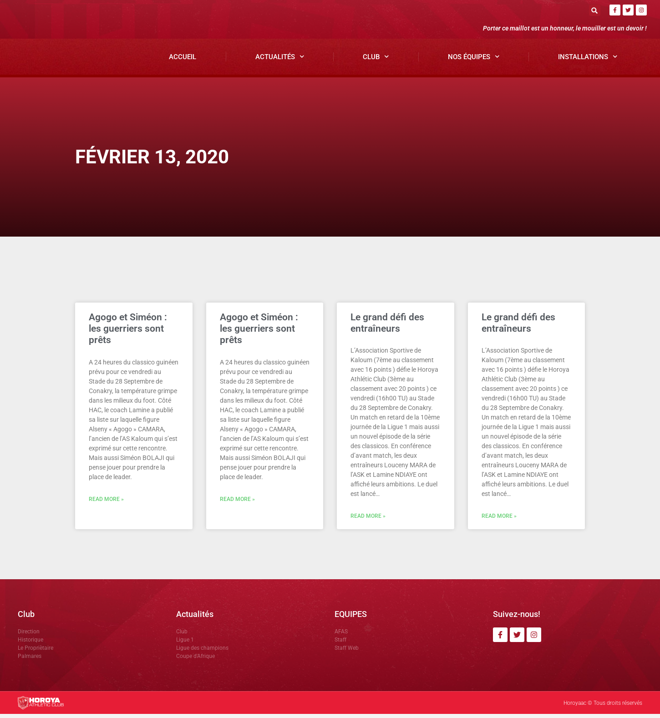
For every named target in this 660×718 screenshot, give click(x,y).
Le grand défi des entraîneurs (387, 327)
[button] (594, 10)
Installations (588, 61)
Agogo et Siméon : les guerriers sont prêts (128, 332)
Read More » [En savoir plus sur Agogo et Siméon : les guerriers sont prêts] (106, 503)
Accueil (182, 60)
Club (376, 61)
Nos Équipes (474, 61)
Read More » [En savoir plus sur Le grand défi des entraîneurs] (368, 520)
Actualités (280, 61)
